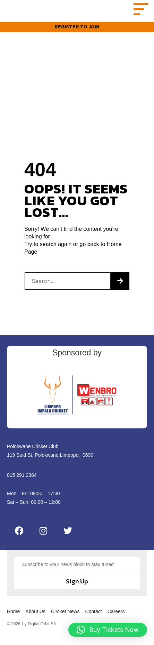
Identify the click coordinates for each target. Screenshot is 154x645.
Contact (93, 619)
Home (13, 619)
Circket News (65, 619)
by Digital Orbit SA (39, 631)
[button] (139, 13)
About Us (35, 619)
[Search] (120, 289)
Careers (116, 619)
